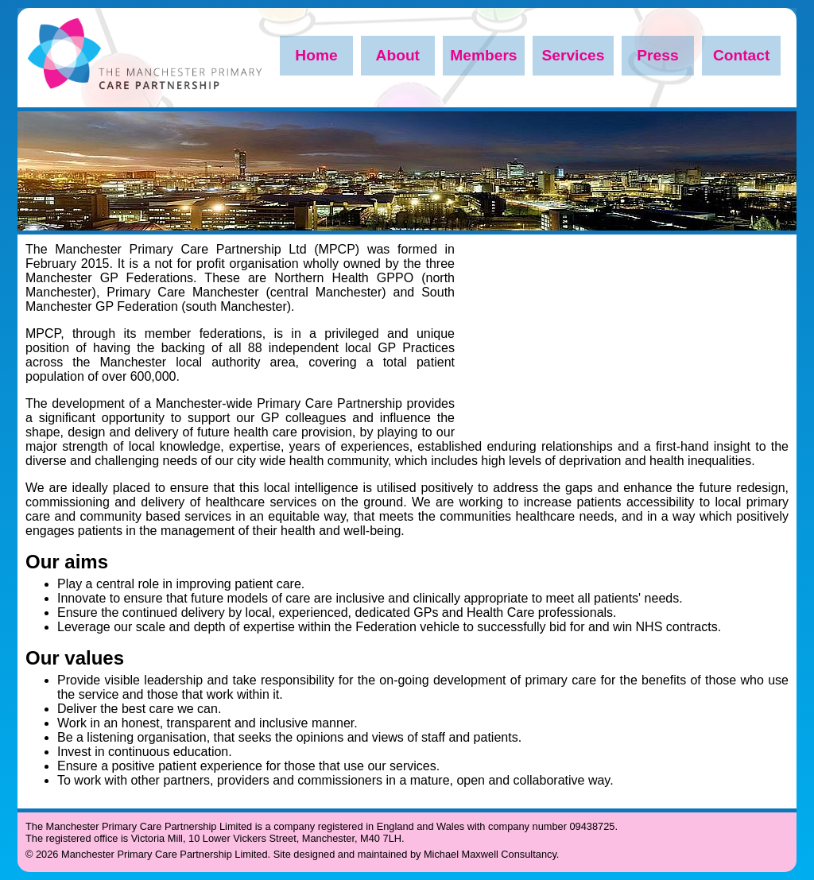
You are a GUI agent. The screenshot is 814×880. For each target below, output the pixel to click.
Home (316, 55)
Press (657, 55)
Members (483, 55)
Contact (741, 55)
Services (572, 55)
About (398, 55)
